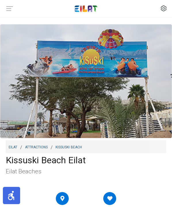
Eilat (13, 147)
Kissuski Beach (69, 147)
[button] (11, 195)
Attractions (36, 147)
